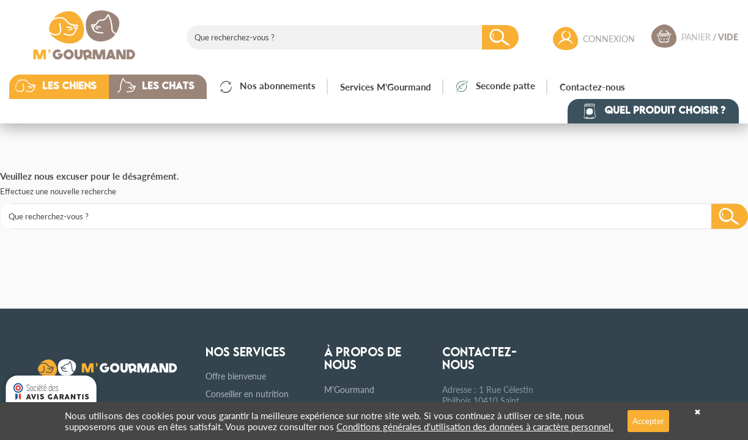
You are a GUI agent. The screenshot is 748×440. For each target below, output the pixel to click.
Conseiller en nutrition (247, 393)
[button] (68, 87)
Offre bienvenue (236, 376)
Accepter (648, 421)
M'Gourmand (349, 389)
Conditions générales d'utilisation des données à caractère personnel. (474, 426)
